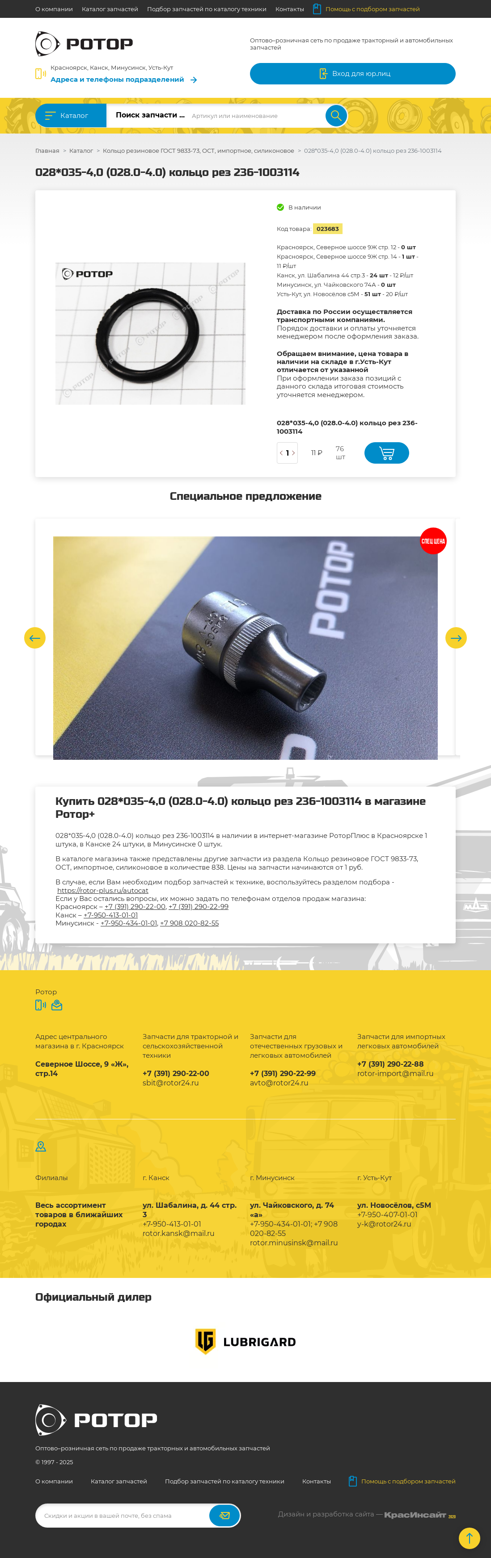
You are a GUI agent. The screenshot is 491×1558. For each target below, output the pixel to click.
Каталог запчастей (110, 9)
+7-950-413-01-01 (111, 915)
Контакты (289, 9)
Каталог (74, 115)
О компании (54, 9)
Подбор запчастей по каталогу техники (207, 9)
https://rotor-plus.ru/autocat (102, 890)
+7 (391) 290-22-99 (199, 906)
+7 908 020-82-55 (189, 923)
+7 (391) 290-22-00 (135, 906)
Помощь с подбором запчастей (366, 9)
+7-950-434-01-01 (129, 923)
